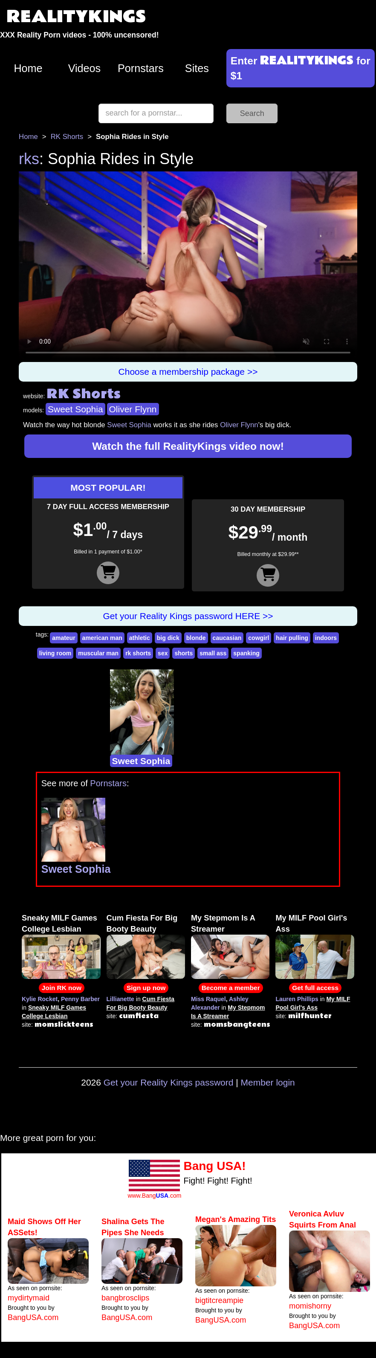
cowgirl (258, 637)
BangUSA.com (33, 1317)
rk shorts (138, 653)
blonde (196, 637)
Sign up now (146, 987)
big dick (168, 637)
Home (28, 68)
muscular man (98, 653)
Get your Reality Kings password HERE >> (188, 616)
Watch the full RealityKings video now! (188, 446)
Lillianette (120, 999)
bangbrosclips (125, 1298)
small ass (213, 653)
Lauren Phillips (296, 999)
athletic (139, 637)
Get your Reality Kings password (169, 1082)
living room (55, 653)
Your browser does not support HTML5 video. (188, 266)
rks (29, 159)
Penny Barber (80, 999)
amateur (63, 637)
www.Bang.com (154, 1195)
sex (163, 653)
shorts (183, 653)
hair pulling (292, 637)
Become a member (231, 987)
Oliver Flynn (133, 409)
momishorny (310, 1306)
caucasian (227, 637)
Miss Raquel (208, 999)
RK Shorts (67, 137)
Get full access (315, 987)
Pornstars (141, 68)
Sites (197, 68)
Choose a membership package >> (188, 371)
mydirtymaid (28, 1298)
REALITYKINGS (76, 17)
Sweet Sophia (75, 409)
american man (102, 637)
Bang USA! (214, 1166)
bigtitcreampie (219, 1300)
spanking (246, 653)
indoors (326, 637)
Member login (268, 1082)
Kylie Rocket (40, 999)
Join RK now (61, 987)
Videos (84, 68)
